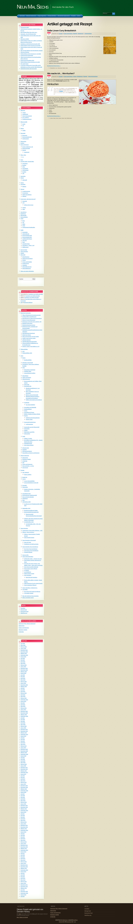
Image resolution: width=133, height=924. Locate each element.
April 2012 (23, 878)
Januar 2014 (23, 843)
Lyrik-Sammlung (29, 424)
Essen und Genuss (68, 33)
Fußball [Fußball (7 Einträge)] (41, 86)
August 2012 (23, 871)
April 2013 (23, 858)
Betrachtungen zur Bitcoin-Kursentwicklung (32, 318)
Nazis (23, 242)
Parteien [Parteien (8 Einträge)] (25, 93)
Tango (23, 225)
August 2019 (23, 736)
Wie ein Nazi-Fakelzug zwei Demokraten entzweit (31, 50)
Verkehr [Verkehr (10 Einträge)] (29, 100)
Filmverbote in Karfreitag (29, 369)
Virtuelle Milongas (28, 552)
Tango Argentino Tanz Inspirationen (30, 546)
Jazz (23, 222)
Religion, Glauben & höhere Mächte (32, 414)
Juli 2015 (23, 813)
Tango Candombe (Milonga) (30, 585)
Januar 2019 (23, 747)
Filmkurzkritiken (24, 349)
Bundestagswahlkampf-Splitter (31, 510)
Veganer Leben (29, 419)
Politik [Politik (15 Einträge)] (37, 93)
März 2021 (23, 706)
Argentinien (25, 163)
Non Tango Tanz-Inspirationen (30, 548)
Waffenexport (25, 247)
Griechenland (25, 170)
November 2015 (24, 807)
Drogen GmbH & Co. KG (27, 146)
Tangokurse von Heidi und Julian (35, 294)
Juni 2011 (23, 889)
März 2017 (23, 780)
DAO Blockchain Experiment (28, 333)
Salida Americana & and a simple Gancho (33, 583)
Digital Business (25, 256)
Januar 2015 (23, 823)
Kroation (24, 171)
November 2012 (24, 866)
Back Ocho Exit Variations (31, 577)
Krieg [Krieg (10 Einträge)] (30, 90)
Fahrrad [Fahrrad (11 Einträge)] (30, 86)
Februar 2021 (24, 708)
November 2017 (24, 769)
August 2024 (23, 673)
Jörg (21, 302)
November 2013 (24, 846)
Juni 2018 (23, 759)
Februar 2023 (24, 693)
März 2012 (23, 880)
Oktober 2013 (24, 848)
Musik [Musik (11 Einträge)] (33, 92)
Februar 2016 (24, 802)
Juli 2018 (23, 757)
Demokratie (25, 232)
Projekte (22, 470)
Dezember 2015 (24, 805)
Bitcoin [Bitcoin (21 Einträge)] (30, 80)
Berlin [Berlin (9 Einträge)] (41, 78)
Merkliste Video (27, 371)
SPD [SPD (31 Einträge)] (34, 95)
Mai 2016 (23, 797)
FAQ (23, 462)
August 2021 (23, 701)
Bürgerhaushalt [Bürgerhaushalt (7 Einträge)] (22, 82)
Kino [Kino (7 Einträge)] (22, 90)
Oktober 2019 (24, 732)
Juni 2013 (23, 855)
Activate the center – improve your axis (33, 558)
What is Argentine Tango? (28, 597)
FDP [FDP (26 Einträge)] (36, 86)
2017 (23, 351)
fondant (61, 91)
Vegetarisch (80, 33)
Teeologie (24, 449)
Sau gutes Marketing (30, 404)
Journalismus (23, 212)
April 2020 (23, 722)
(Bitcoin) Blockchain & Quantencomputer (31, 315)
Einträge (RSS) (61, 921)
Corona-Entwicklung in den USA (31, 482)
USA (23, 173)
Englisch (22, 143)
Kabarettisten (25, 375)
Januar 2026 (23, 648)
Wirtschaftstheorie (26, 268)
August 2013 (23, 851)
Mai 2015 (23, 817)
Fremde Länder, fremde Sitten (27, 161)
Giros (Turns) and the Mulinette (31, 567)
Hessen (22, 177)
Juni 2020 (23, 719)
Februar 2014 (24, 841)
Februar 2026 (24, 646)
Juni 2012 (23, 875)
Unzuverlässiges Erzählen (29, 373)
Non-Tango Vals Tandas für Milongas (32, 591)
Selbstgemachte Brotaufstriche (33, 417)
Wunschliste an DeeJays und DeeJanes (30, 452)
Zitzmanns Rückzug (25, 52)
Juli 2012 (23, 873)
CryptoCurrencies (26, 191)
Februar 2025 (24, 665)
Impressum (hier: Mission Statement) (27, 623)
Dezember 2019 (24, 729)
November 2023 (24, 684)
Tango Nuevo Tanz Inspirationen (31, 550)
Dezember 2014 (24, 825)
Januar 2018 (23, 765)
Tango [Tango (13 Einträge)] (40, 95)
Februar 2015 (24, 822)
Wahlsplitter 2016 (26, 508)
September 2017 (24, 772)
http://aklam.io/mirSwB (22, 917)
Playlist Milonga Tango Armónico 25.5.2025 (30, 62)
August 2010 (23, 894)
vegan (67, 67)
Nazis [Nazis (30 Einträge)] (39, 92)
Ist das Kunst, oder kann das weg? (28, 199)
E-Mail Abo (24, 461)
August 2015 (23, 812)
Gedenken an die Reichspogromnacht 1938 (30, 44)
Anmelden (23, 608)
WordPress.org (24, 613)
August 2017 (23, 774)
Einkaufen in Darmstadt (27, 362)
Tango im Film (25, 555)
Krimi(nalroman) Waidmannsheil (29, 495)
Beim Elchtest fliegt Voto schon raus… (29, 32)
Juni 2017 (23, 775)
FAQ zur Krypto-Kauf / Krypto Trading (30, 336)
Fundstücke (26, 402)
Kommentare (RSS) (69, 921)
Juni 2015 (23, 815)
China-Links (26, 384)
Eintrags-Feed (24, 609)
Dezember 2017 (24, 767)
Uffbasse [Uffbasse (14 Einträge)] (35, 99)
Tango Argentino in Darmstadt (29, 540)
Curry (56, 67)
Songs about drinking (29, 445)
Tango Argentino (24, 251)
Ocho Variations (27, 575)
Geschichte (23, 176)
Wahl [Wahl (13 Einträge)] (34, 100)
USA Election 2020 (26, 501)
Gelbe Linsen (60, 67)
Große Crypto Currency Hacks (29, 338)
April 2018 (23, 760)
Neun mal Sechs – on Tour (28, 465)
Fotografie (24, 201)
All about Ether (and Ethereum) (29, 316)
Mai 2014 (23, 837)
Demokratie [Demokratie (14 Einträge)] (23, 86)
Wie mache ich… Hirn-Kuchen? (61, 73)
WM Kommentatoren (27, 451)
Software (24, 196)
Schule (23, 124)
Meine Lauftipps (27, 474)
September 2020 (24, 716)
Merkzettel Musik (28, 443)
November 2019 (24, 731)
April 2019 (23, 742)
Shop (23, 500)
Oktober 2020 (24, 714)
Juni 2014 (23, 835)
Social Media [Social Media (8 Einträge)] (28, 95)
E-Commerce (25, 193)
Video (23, 209)
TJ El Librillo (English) (28, 593)
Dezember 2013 (24, 845)
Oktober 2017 (24, 770)
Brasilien (24, 165)
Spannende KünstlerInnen (30, 422)
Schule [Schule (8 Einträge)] (23, 95)
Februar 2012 (24, 881)
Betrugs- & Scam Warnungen (28, 320)
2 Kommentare (88, 33)
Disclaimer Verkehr (26, 459)
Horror (57, 118)
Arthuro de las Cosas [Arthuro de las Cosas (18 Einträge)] (32, 79)
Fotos (22, 159)
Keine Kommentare (93, 76)
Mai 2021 (23, 703)
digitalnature (65, 920)
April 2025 (23, 661)
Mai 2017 (23, 777)
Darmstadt (23, 133)
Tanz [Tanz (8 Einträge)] (37, 97)
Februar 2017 (24, 782)
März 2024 (23, 679)
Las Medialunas (27, 572)
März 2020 (23, 724)
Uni (23, 125)
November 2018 (24, 751)
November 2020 (24, 713)
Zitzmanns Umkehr (25, 39)
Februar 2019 (24, 746)
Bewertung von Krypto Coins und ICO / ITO (31, 321)
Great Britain (25, 168)
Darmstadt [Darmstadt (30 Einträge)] (37, 84)
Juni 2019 (23, 739)
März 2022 (23, 696)
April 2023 (23, 691)
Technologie (26, 428)
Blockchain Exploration (26, 313)
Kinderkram (80, 76)
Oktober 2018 (24, 752)
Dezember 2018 (24, 749)
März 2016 (23, 800)
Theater (24, 207)
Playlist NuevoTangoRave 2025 (27, 60)
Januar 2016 (23, 803)
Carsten (61, 33)
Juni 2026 (23, 643)
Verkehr (22, 253)
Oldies (23, 224)
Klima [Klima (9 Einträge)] (26, 90)
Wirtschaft (23, 254)
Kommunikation (24, 217)
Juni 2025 (23, 658)
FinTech (24, 260)
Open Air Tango (27, 542)
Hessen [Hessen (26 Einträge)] (32, 88)
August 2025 (23, 656)
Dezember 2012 (24, 865)
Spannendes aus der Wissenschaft (31, 427)
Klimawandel (23, 215)
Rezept (64, 67)
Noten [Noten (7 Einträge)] (20, 93)
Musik (22, 218)
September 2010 (24, 893)
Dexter (54, 118)
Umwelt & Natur (26, 243)
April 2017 (23, 779)
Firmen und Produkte (27, 261)
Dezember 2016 (24, 785)
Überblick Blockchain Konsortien (29, 341)
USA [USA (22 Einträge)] (23, 100)
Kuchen (60, 118)
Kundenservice (25, 263)
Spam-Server (25, 467)
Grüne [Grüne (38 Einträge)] (23, 88)
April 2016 (23, 798)
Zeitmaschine (27, 433)
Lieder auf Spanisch (26, 377)
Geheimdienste (25, 233)
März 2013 (23, 860)
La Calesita (26, 570)
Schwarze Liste (25, 447)
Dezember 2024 (24, 668)
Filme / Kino (23, 155)
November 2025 (24, 651)
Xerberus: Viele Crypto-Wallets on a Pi (30, 346)
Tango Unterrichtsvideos (27, 556)
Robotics (24, 186)
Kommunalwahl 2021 (27, 137)
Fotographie (25, 487)
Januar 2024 (23, 683)
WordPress (75, 920)
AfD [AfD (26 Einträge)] (21, 78)
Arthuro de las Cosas (28, 204)
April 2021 (23, 704)
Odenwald (24, 180)
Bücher (22, 128)
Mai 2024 (23, 676)
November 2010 (24, 891)
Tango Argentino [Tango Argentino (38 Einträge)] (27, 97)
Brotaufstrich (52, 67)
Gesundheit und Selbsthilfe (30, 407)
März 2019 (23, 744)
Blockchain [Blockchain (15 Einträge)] (39, 80)
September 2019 (24, 734)
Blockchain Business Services (28, 325)
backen (51, 118)
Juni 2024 (23, 675)
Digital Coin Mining (26, 335)
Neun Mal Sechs (32, 7)
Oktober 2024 (24, 671)
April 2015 (23, 818)
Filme (23, 367)
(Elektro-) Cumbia (28, 438)
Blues (23, 220)
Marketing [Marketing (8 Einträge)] (21, 91)
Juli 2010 (23, 896)
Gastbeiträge (25, 114)
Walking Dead (69, 118)
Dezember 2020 (24, 711)
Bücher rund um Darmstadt (32, 394)
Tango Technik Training (29, 537)
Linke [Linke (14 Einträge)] (40, 90)
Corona (24, 479)
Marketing (24, 265)
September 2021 (24, 699)
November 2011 (24, 886)
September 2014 (24, 830)
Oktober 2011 (24, 888)
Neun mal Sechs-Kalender (28, 497)
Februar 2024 (24, 681)
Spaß (65, 118)
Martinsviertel (25, 138)
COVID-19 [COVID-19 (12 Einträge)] (26, 84)
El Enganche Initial (25, 27)
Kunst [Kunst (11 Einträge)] (35, 90)
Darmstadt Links (27, 386)
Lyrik (23, 202)
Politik (22, 230)
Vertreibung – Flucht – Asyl (28, 245)
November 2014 (24, 827)
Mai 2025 (23, 660)
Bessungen (24, 135)
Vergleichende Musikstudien (28, 227)
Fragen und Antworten (27, 464)
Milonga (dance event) (29, 573)
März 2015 (23, 820)
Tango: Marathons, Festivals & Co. (29, 587)
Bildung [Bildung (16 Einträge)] (22, 80)
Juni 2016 (23, 795)
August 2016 (23, 792)
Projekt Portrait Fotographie (27, 55)
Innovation (23, 184)
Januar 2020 (23, 727)
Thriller (24, 130)
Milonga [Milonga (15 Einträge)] (27, 92)
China (23, 166)
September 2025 (24, 655)
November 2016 (24, 787)
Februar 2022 (24, 698)
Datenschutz (23, 141)
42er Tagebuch (25, 472)
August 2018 (23, 755)
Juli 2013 (23, 853)
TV (23, 157)
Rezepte (75, 33)
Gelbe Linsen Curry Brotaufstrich (61, 31)
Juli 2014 (23, 833)
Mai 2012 (23, 876)
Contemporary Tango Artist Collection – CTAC (32, 530)
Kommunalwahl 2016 (27, 235)
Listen (22, 355)
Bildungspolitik (24, 121)
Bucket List (24, 477)
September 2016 (24, 790)
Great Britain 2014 (26, 493)
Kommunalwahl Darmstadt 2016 (31, 512)
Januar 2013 (23, 863)
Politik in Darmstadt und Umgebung (34, 399)
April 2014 (23, 838)
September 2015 (24, 810)
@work (24, 112)
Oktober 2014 (24, 828)
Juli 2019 (23, 737)
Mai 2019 (23, 741)
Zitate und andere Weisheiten (27, 271)
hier (20, 914)
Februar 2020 (24, 726)
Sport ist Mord (24, 249)
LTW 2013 (24, 240)
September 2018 (24, 754)
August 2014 (23, 832)
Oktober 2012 (24, 868)
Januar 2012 (23, 883)
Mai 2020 (23, 721)
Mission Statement (25, 455)
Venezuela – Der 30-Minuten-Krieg (28, 34)
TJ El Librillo (25, 589)
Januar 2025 (23, 666)
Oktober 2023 (24, 686)
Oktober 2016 (24, 789)
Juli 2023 (23, 688)
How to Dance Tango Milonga (30, 568)
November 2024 (24, 670)
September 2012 (24, 870)
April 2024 (23, 678)
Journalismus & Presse (29, 412)
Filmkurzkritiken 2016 (27, 353)
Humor (75, 76)
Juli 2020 (23, 718)
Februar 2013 (24, 861)
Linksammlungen (26, 379)
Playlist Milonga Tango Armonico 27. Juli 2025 (31, 53)
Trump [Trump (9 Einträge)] (29, 99)
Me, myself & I (25, 117)
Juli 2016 (23, 794)
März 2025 (23, 663)
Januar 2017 (23, 784)
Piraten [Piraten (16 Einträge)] (30, 93)
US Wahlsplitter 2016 (29, 522)
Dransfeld (24, 485)
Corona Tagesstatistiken (29, 481)
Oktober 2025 (24, 653)
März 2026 (23, 645)
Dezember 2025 (24, 650)
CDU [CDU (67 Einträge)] (30, 82)
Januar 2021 (23, 709)
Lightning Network (26, 339)
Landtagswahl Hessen (27, 238)
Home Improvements (27, 115)
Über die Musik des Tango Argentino (30, 596)
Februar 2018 (24, 764)
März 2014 (23, 840)
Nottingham (25, 498)
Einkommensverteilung (27, 258)
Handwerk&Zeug (28, 409)
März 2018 (23, 762)
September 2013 (24, 850)
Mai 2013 (23, 856)
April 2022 (23, 694)
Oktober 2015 (24, 808)
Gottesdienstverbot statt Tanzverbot (29, 68)
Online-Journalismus (26, 194)
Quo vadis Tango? (24, 63)
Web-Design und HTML (29, 432)
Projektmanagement (27, 119)
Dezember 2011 (24, 884)
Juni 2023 (23, 689)
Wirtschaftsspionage (26, 266)
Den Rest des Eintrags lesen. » (54, 65)
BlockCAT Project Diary (27, 323)
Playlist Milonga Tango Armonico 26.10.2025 (30, 45)
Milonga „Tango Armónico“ (28, 532)
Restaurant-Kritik (26, 148)
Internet (22, 189)
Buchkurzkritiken (28, 360)
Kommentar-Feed (24, 611)
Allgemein (23, 110)
